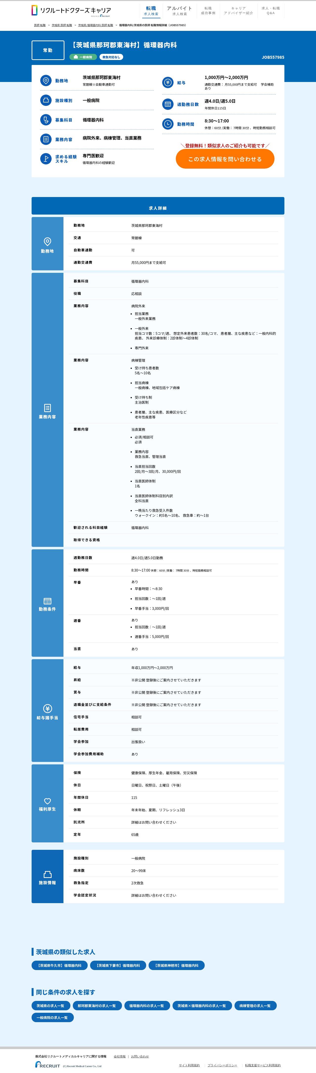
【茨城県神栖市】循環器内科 (176, 965)
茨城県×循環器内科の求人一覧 (202, 1005)
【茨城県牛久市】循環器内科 (59, 965)
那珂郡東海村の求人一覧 (97, 1005)
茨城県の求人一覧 (50, 1005)
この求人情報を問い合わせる (225, 159)
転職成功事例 (208, 10)
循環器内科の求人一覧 (146, 1005)
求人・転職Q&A (271, 10)
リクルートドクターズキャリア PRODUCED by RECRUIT (71, 11)
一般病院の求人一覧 (52, 1017)
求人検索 (151, 10)
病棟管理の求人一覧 (255, 1005)
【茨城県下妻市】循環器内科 (117, 965)
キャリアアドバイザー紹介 (239, 10)
